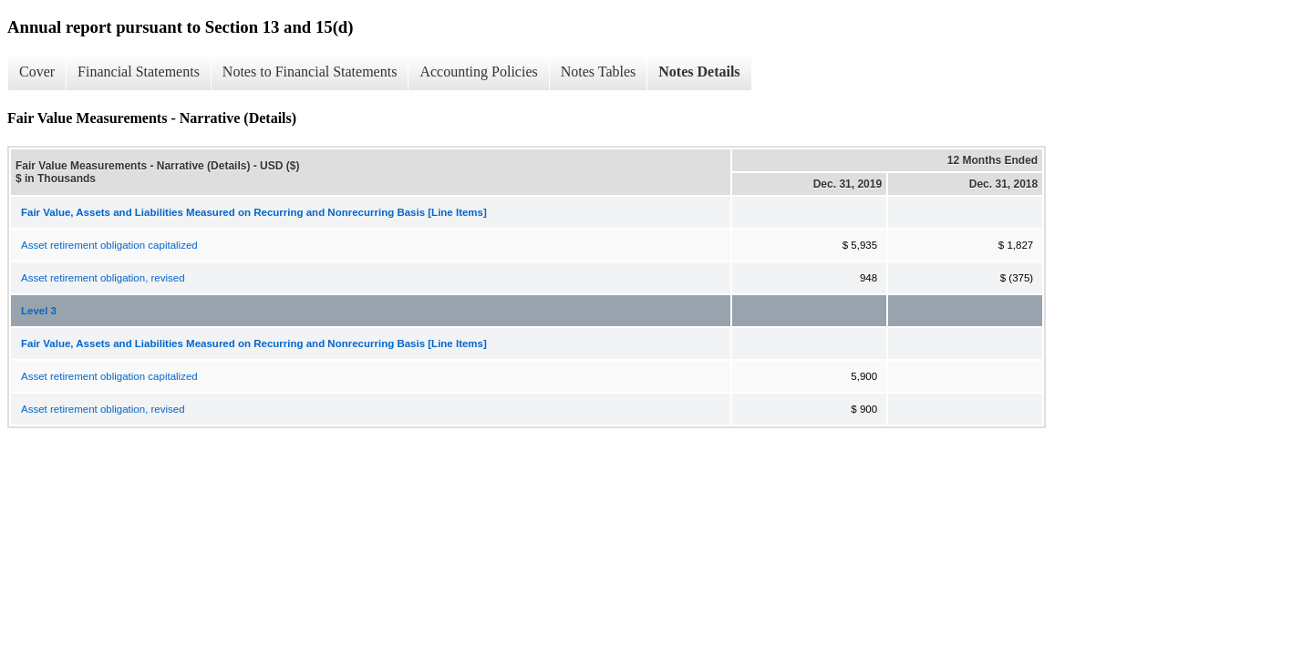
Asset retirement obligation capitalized (109, 245)
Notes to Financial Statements (310, 71)
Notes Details (698, 71)
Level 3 (39, 310)
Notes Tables (598, 71)
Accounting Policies (478, 71)
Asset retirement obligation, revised (103, 277)
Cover (37, 71)
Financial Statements (139, 71)
